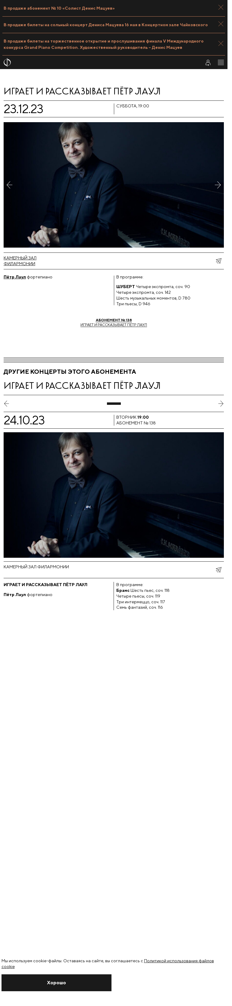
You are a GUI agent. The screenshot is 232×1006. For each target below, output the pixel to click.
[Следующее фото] (218, 185)
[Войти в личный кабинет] (207, 62)
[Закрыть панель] (220, 7)
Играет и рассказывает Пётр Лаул (113, 322)
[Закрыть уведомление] (56, 982)
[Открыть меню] (220, 62)
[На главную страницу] (98, 62)
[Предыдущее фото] (10, 185)
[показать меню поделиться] (218, 260)
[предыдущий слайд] (7, 403)
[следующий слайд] (221, 403)
